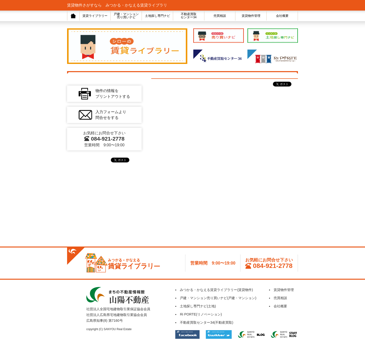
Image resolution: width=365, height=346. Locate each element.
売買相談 (220, 16)
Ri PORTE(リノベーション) (201, 314)
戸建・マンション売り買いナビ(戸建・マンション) (218, 298)
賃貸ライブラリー (94, 16)
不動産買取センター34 (188, 15)
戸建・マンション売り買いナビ (126, 15)
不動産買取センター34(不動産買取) (206, 322)
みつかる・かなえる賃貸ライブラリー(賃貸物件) (216, 290)
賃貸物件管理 (251, 16)
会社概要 (282, 16)
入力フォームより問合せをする (110, 115)
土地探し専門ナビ (157, 16)
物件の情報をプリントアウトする (112, 94)
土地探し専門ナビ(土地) (198, 306)
